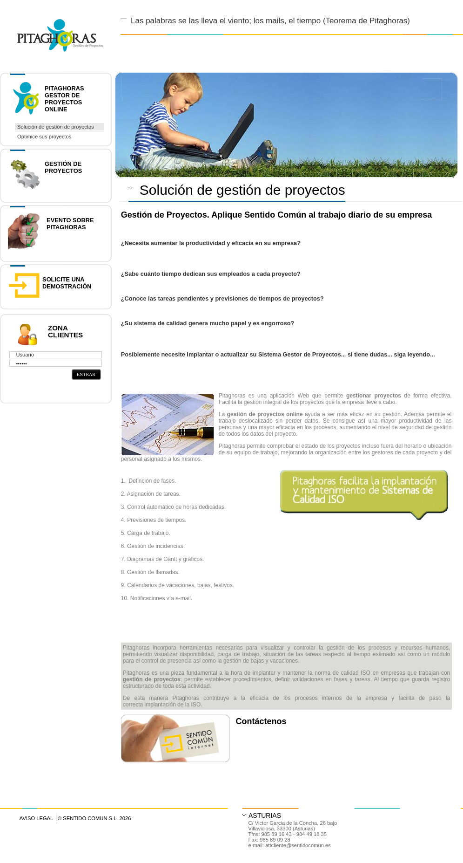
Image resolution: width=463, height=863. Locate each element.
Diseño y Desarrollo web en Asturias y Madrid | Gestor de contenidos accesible (51, 24)
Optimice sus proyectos (44, 136)
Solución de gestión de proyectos (55, 127)
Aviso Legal (37, 818)
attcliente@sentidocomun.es (298, 845)
